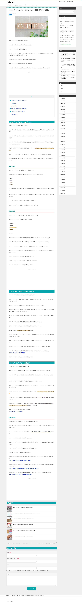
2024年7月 (63, 152)
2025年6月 (63, 122)
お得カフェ (11, 2)
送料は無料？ (14, 114)
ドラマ (62, 85)
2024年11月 (63, 141)
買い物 (10, 14)
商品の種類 (14, 105)
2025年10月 (63, 111)
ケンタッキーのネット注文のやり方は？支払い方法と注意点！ (23, 536)
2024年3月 (63, 163)
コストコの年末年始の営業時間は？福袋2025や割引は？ (46, 543)
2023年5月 (63, 190)
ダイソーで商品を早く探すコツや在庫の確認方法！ (21, 474)
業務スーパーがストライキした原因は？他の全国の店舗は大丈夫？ (18, 543)
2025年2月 (63, 133)
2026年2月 (63, 101)
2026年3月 (63, 98)
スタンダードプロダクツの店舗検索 (17, 352)
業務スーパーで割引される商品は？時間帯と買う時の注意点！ (23, 524)
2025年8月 (63, 117)
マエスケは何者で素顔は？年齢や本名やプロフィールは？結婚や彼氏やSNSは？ (68, 66)
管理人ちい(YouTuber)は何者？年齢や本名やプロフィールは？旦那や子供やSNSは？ (68, 60)
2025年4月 (63, 128)
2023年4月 (63, 193)
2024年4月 (63, 160)
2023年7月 (63, 185)
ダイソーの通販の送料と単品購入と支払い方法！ (20, 460)
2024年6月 (63, 155)
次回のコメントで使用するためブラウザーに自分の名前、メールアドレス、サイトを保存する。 (28, 570)
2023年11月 (63, 174)
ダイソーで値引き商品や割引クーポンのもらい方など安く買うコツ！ (25, 468)
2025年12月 (63, 106)
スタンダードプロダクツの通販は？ (18, 111)
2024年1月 (63, 168)
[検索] (67, 11)
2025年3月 (63, 130)
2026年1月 (63, 103)
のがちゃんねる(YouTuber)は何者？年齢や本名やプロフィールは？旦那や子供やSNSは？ (68, 71)
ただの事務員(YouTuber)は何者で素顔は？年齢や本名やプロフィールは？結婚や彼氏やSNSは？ (68, 54)
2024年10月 (63, 144)
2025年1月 (63, 136)
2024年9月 (63, 147)
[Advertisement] (31, 81)
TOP (10, 595)
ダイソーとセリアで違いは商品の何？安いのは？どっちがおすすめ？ (24, 530)
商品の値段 (14, 103)
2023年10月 (63, 176)
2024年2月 (63, 166)
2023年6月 (63, 187)
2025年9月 (63, 114)
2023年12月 (63, 171)
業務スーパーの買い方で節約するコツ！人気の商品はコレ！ (23, 507)
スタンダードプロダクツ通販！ (16, 411)
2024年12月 (63, 139)
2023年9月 (63, 179)
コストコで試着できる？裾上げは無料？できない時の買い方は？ (23, 518)
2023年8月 (63, 182)
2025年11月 (63, 109)
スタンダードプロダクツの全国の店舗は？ (19, 108)
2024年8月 (63, 149)
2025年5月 (63, 125)
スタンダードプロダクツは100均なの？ (18, 100)
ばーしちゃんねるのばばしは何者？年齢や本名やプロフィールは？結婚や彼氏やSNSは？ (68, 77)
